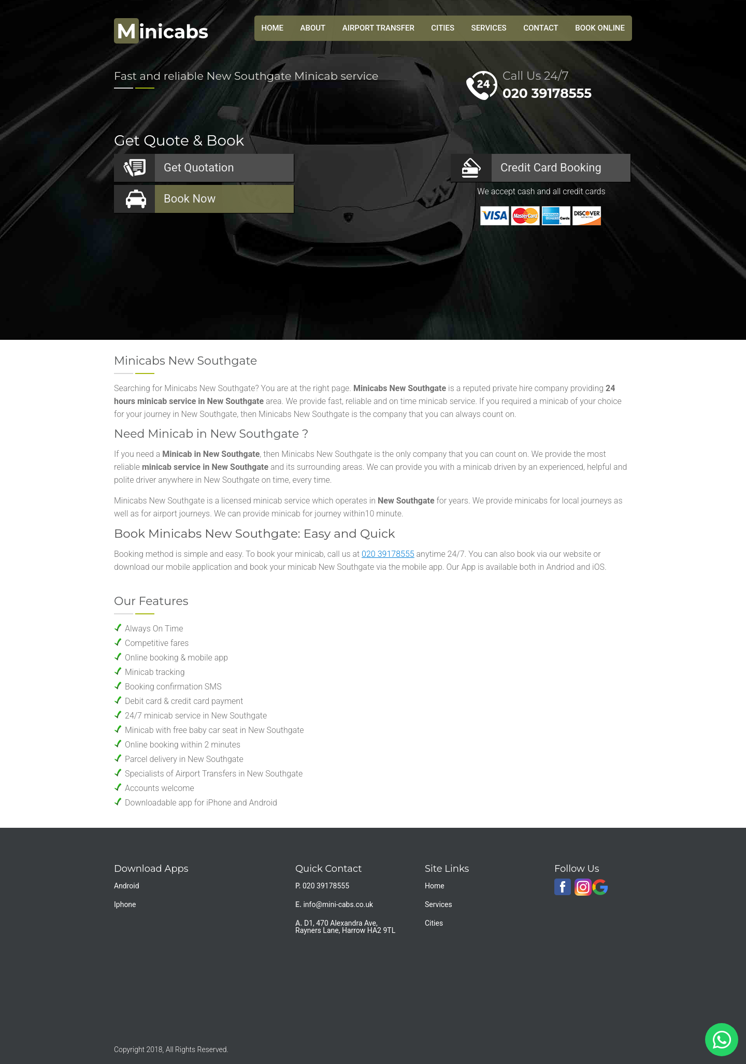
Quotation (199, 167)
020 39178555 (547, 93)
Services (489, 28)
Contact (540, 28)
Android (126, 886)
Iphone (125, 904)
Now (190, 198)
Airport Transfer (378, 28)
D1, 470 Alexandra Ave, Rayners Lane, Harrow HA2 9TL (345, 926)
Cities (442, 28)
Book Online (600, 28)
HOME (273, 28)
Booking (550, 167)
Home (434, 886)
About (313, 28)
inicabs (161, 31)
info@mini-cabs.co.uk (338, 904)
